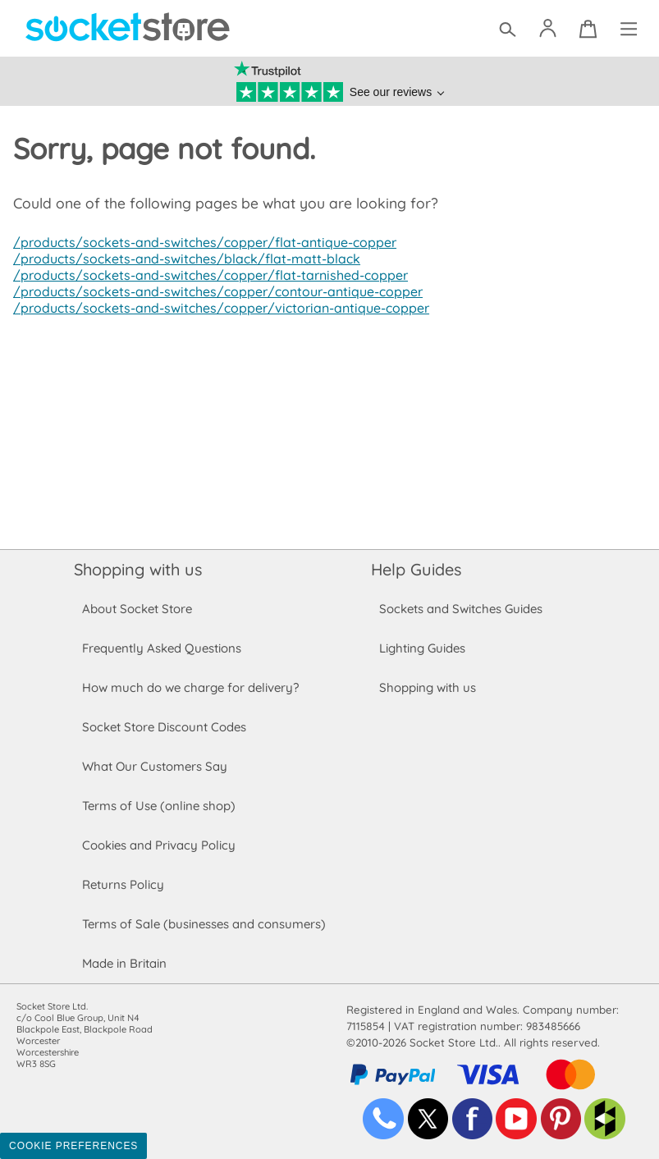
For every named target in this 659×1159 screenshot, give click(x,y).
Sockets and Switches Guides (461, 608)
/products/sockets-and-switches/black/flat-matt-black (181, 258)
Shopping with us (138, 569)
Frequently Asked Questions (161, 648)
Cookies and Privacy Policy (158, 845)
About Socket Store (136, 608)
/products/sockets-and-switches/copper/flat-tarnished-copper (206, 275)
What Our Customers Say (154, 766)
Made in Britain (124, 963)
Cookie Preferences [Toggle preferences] (73, 1146)
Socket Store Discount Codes (163, 727)
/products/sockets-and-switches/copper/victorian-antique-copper (216, 308)
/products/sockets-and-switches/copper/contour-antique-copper (213, 291)
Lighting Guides (422, 648)
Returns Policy (122, 884)
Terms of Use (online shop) (158, 805)
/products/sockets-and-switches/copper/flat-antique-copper (200, 242)
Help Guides (416, 569)
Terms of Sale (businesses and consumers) (203, 924)
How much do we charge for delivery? (189, 687)
